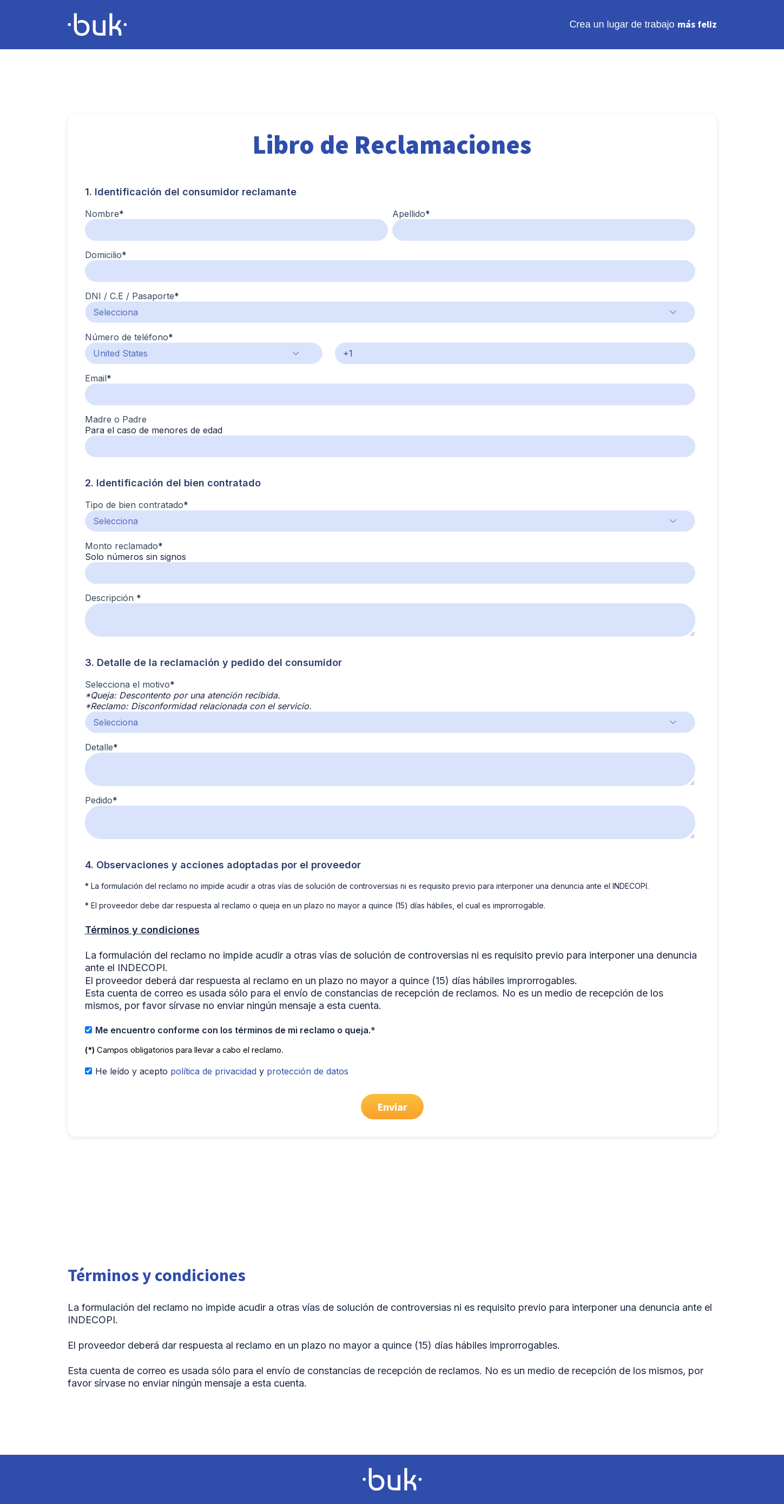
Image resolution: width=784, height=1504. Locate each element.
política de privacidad (213, 1071)
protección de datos (307, 1071)
